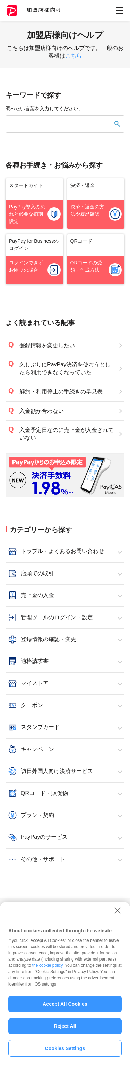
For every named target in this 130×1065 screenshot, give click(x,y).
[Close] (117, 913)
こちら (73, 56)
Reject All (65, 1029)
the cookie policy (47, 968)
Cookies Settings (65, 1051)
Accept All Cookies (65, 1007)
